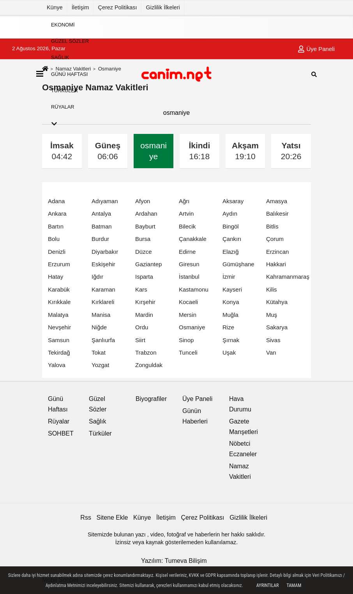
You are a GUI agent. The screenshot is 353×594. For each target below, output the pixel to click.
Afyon (142, 201)
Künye (55, 7)
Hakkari (276, 264)
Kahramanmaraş (287, 276)
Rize (228, 327)
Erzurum (59, 264)
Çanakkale (193, 238)
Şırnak (230, 340)
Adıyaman (105, 201)
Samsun (58, 340)
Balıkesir (277, 213)
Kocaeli (188, 302)
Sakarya (277, 327)
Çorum (275, 238)
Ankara (57, 213)
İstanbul (189, 276)
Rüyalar (62, 107)
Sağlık (60, 57)
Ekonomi (62, 24)
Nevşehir (59, 327)
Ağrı (184, 201)
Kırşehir (145, 302)
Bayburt (145, 226)
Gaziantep (148, 264)
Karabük (59, 289)
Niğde (99, 327)
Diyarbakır (105, 251)
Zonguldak (148, 365)
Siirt (140, 340)
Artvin (186, 213)
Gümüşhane (238, 264)
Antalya (101, 213)
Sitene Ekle (112, 517)
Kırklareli (103, 302)
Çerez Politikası (117, 7)
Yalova (56, 365)
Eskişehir (103, 264)
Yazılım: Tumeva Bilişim (174, 560)
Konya (230, 302)
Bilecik (187, 226)
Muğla (230, 314)
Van (271, 352)
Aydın (229, 213)
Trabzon (145, 352)
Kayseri (232, 289)
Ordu (141, 327)
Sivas (273, 340)
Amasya (276, 201)
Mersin (187, 314)
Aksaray (233, 201)
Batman (102, 226)
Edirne (187, 251)
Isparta (144, 276)
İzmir (228, 276)
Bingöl (230, 226)
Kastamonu (193, 289)
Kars (141, 289)
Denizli (56, 251)
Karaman (103, 289)
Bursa (142, 238)
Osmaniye (192, 327)
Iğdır (97, 276)
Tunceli (188, 352)
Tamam (293, 585)
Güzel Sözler (70, 41)
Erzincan (277, 251)
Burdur (100, 238)
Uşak (229, 352)
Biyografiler (151, 398)
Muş (271, 314)
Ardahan (146, 213)
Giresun (189, 264)
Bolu (54, 238)
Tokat (99, 352)
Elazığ (230, 251)
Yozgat (100, 365)
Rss (85, 517)
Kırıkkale (59, 302)
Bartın (56, 226)
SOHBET (61, 433)
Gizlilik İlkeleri (163, 7)
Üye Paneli (197, 398)
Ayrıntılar (267, 585)
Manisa (101, 314)
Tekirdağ (59, 352)
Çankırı (231, 238)
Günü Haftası (69, 74)
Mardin (144, 314)
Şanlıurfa (103, 340)
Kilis (271, 289)
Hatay (55, 276)
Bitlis (272, 226)
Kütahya (277, 302)
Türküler (64, 90)
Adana (56, 201)
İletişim (80, 7)
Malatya (58, 314)
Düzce (143, 251)
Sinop (186, 340)
